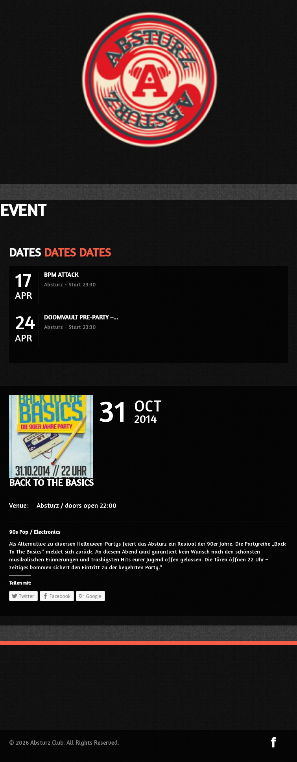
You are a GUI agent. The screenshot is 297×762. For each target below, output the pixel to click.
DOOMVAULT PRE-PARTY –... (81, 317)
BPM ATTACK (61, 275)
